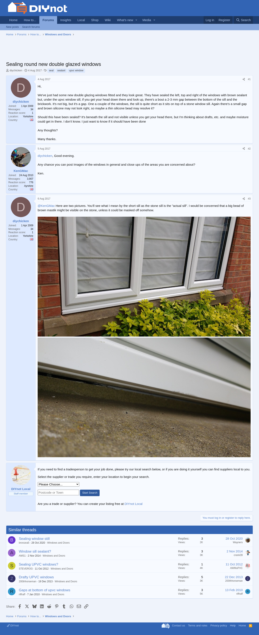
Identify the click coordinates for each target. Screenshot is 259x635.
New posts (12, 26)
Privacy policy (218, 625)
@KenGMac (46, 205)
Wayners (238, 542)
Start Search (89, 492)
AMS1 (22, 555)
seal (51, 70)
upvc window (76, 70)
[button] (136, 20)
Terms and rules (197, 625)
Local (81, 20)
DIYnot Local (133, 504)
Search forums (31, 26)
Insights (65, 20)
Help (233, 625)
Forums (48, 20)
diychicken (16, 70)
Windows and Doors (58, 542)
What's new (125, 20)
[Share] (243, 79)
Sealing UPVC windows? (38, 564)
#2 (249, 148)
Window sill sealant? (35, 551)
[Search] (243, 20)
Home (13, 20)
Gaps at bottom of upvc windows (44, 590)
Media (146, 20)
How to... (30, 20)
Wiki (108, 20)
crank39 (238, 555)
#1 (249, 79)
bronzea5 (24, 542)
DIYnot (13, 625)
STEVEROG (26, 568)
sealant (61, 70)
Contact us (178, 625)
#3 (249, 198)
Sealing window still (34, 539)
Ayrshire (28, 185)
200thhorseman (27, 581)
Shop (95, 20)
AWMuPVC (236, 568)
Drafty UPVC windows (36, 577)
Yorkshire (28, 116)
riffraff (22, 594)
